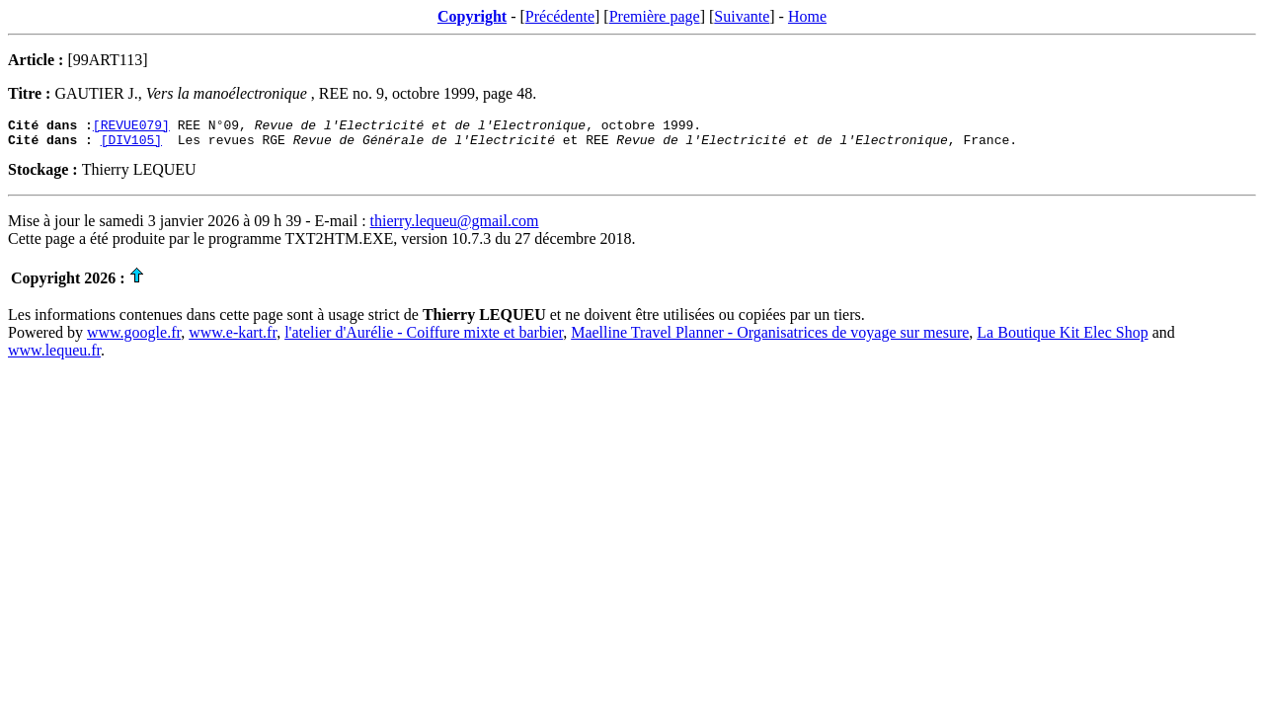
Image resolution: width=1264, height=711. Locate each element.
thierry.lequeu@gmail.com (454, 226)
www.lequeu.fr (54, 356)
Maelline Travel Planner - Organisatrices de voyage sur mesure (770, 338)
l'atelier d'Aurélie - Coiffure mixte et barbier (423, 338)
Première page (654, 16)
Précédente (559, 16)
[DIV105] (131, 145)
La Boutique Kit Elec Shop (1062, 338)
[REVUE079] (131, 127)
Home (807, 16)
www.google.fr (134, 338)
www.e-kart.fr (232, 338)
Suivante (741, 16)
